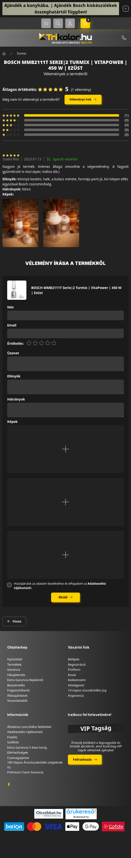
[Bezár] (126, 9)
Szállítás (13, 742)
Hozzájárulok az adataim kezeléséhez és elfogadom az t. (60, 586)
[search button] (58, 23)
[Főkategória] (4, 53)
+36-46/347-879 (124, 38)
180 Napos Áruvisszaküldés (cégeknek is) (35, 764)
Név (10, 307)
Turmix (21, 53)
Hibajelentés (16, 675)
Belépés (73, 659)
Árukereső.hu (81, 816)
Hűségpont (76, 685)
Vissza (16, 621)
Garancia (13, 669)
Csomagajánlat (18, 758)
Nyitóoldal (14, 659)
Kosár (72, 675)
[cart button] (85, 23)
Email (11, 325)
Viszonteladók (17, 700)
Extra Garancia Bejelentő (25, 680)
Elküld (63, 597)
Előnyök (13, 376)
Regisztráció (77, 664)
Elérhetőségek (17, 752)
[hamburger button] (46, 23)
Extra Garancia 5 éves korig (27, 747)
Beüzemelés (16, 685)
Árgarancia (76, 695)
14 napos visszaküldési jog (87, 690)
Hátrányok (16, 399)
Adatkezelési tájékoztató (25, 732)
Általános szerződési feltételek (29, 727)
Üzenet (13, 353)
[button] (20, 223)
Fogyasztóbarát (18, 690)
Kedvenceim (77, 680)
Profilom (74, 669)
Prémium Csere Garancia (25, 772)
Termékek (14, 664)
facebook (8, 784)
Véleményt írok (80, 99)
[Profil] (70, 23)
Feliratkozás (82, 759)
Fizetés (12, 737)
